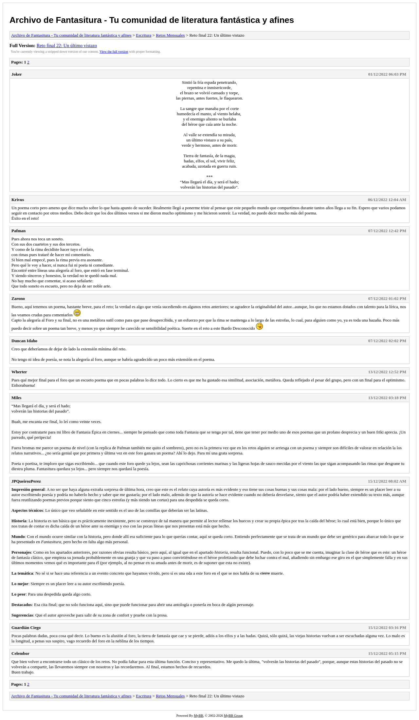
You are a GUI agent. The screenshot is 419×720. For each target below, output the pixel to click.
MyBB (198, 715)
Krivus (17, 199)
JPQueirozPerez (26, 481)
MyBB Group (233, 715)
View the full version (114, 51)
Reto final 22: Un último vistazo (67, 45)
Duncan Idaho (24, 340)
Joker (16, 74)
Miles (16, 397)
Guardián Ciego (26, 627)
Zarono (18, 298)
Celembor (20, 653)
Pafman (18, 230)
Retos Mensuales (170, 35)
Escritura (143, 35)
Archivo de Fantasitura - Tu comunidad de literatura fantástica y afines (151, 20)
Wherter (19, 371)
